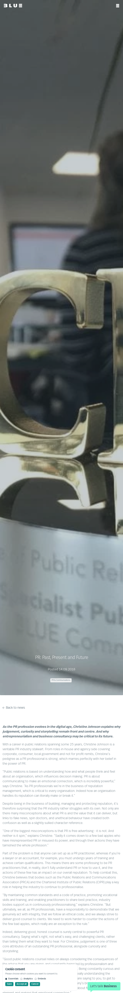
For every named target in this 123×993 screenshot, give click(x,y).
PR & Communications (61, 680)
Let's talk (103, 986)
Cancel (34, 984)
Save (9, 984)
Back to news (14, 707)
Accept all (22, 984)
